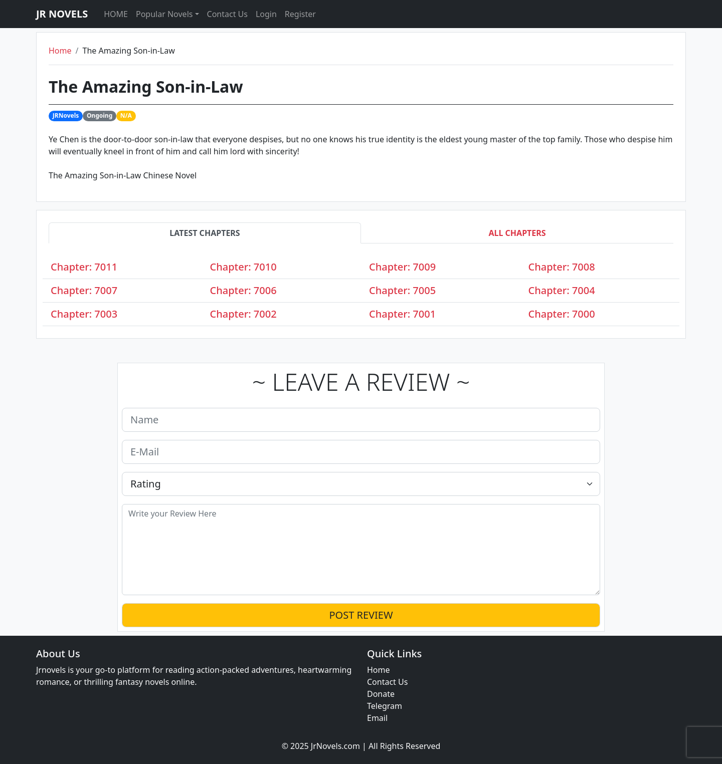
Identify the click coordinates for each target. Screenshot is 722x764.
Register (300, 14)
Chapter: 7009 (402, 267)
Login (266, 14)
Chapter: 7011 (84, 267)
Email (377, 717)
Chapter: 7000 (561, 314)
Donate (381, 693)
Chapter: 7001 (402, 314)
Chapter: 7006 (243, 290)
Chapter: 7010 (243, 267)
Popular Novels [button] (164, 14)
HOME (116, 14)
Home (60, 50)
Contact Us (227, 14)
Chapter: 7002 (243, 314)
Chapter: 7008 (561, 267)
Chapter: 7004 (561, 290)
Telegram (384, 705)
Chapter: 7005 (402, 290)
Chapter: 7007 (84, 290)
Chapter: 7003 (84, 314)
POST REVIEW (361, 615)
